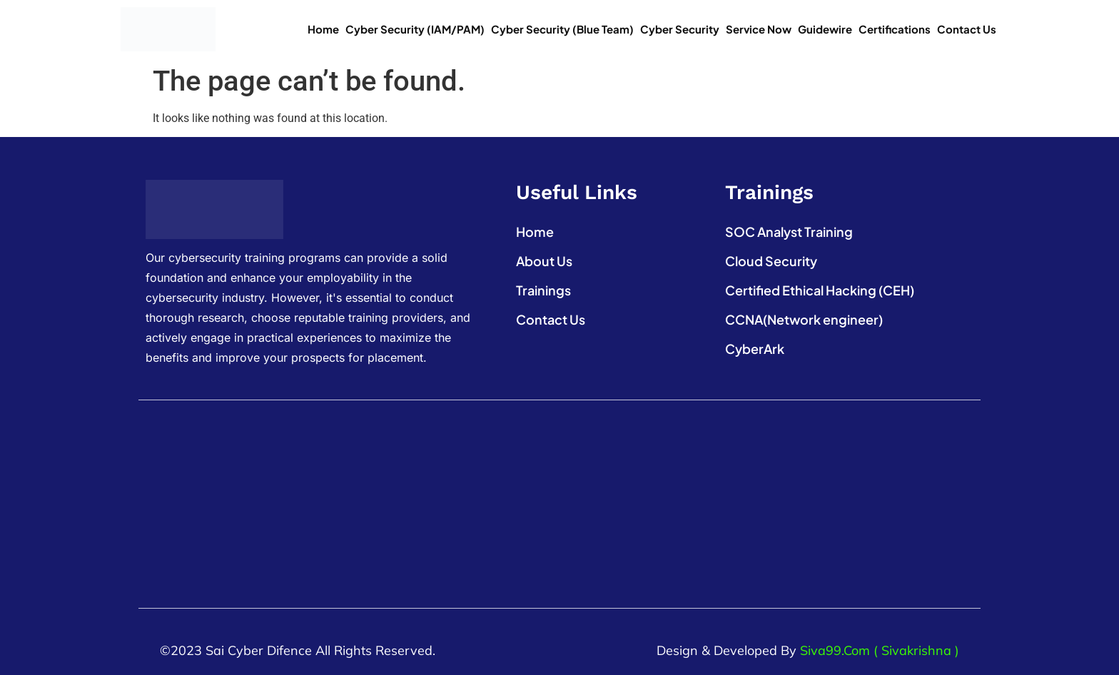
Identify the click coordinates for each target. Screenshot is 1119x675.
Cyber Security (679, 29)
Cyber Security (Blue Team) (562, 29)
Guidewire (825, 29)
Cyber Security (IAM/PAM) (415, 29)
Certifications (895, 29)
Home (323, 29)
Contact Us (966, 29)
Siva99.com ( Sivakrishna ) (879, 650)
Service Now (758, 29)
